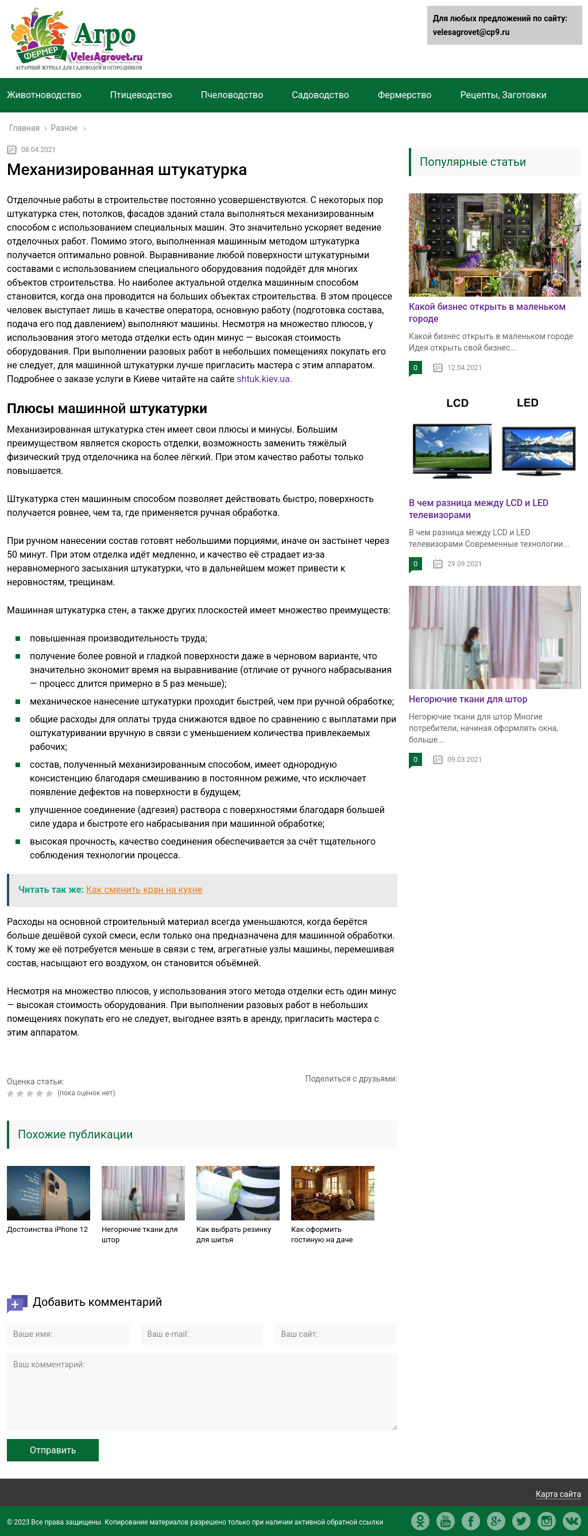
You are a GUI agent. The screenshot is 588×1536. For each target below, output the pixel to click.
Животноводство (44, 95)
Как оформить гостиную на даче (322, 1234)
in (546, 1521)
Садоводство (320, 95)
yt (445, 1521)
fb (471, 1521)
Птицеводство (141, 95)
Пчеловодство (232, 95)
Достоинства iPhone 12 (47, 1229)
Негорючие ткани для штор (140, 1234)
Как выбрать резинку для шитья (233, 1234)
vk (572, 1521)
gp (496, 1521)
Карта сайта (558, 1494)
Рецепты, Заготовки (503, 95)
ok (420, 1521)
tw (521, 1521)
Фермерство (405, 95)
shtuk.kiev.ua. (263, 379)
